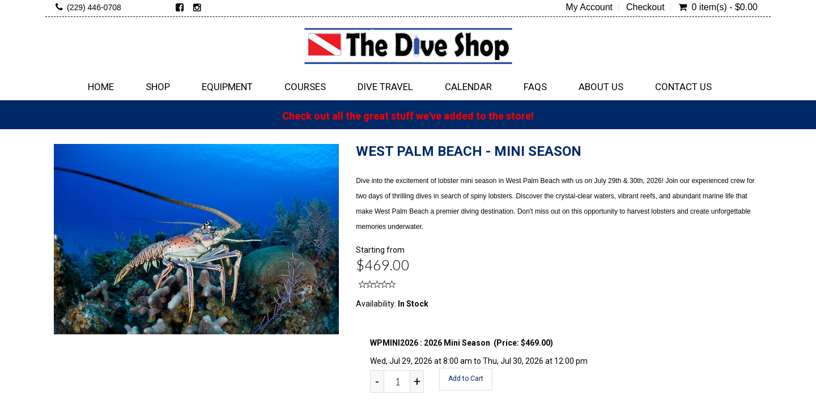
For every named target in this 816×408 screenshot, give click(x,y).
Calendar (468, 86)
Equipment (227, 86)
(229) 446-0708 (94, 7)
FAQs (535, 86)
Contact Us (683, 86)
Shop (158, 86)
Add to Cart (465, 378)
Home (101, 86)
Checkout (645, 7)
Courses (305, 86)
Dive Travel (385, 86)
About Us (601, 86)
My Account (589, 7)
